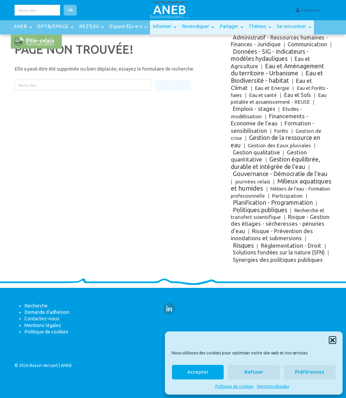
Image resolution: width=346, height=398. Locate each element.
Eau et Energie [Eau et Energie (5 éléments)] (272, 88)
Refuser (253, 372)
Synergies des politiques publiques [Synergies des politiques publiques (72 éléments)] (278, 259)
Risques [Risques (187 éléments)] (243, 245)
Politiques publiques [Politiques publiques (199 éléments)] (260, 209)
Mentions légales (273, 386)
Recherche (36, 305)
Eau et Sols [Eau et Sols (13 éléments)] (297, 95)
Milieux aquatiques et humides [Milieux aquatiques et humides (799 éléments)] (281, 184)
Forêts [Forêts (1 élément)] (281, 131)
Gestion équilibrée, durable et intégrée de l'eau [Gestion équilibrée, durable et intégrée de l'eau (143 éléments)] (275, 163)
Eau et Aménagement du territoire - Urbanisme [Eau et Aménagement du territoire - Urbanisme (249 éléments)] (277, 69)
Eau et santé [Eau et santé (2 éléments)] (263, 95)
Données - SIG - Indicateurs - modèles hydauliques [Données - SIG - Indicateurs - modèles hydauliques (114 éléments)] (269, 55)
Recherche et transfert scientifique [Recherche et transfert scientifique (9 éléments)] (277, 213)
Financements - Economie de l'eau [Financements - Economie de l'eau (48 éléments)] (269, 119)
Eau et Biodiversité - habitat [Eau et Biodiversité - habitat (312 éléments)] (277, 76)
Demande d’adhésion (46, 312)
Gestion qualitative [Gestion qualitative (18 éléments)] (256, 152)
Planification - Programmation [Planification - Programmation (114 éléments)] (273, 202)
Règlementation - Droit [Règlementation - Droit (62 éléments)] (291, 245)
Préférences (309, 372)
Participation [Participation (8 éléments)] (287, 196)
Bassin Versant (43, 365)
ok (70, 10)
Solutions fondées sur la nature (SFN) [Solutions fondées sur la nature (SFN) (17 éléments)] (279, 252)
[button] (332, 340)
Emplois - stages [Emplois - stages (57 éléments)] (254, 108)
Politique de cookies (234, 386)
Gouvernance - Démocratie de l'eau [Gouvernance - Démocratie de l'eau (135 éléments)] (280, 173)
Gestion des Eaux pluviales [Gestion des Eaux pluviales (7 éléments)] (279, 145)
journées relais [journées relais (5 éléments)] (252, 181)
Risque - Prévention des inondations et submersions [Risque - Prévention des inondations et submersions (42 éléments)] (272, 234)
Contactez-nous (41, 318)
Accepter (197, 372)
